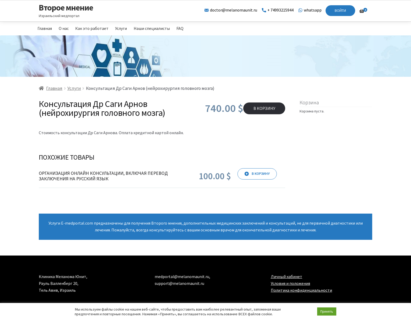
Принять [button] (326, 311)
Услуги (121, 28)
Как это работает (92, 28)
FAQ (179, 28)
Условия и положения (290, 283)
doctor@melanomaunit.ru (230, 10)
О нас (64, 28)
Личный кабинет (286, 276)
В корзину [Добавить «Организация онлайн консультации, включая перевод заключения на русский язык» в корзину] (261, 174)
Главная (44, 28)
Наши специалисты (152, 28)
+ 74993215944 (278, 10)
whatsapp (310, 10)
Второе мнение (66, 7)
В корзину (264, 108)
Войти (340, 10)
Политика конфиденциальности (301, 290)
